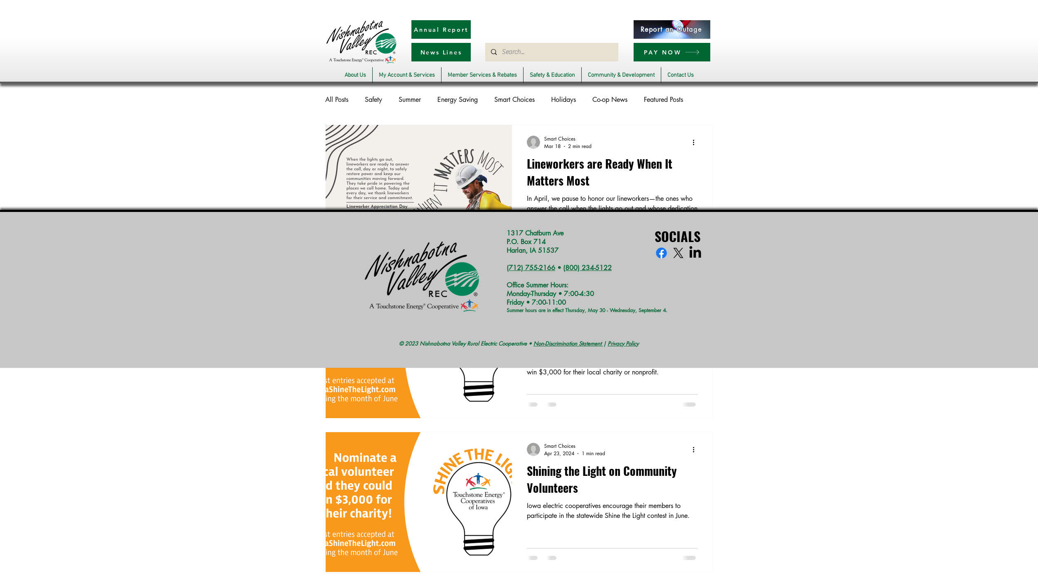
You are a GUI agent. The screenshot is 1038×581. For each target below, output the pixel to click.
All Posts (336, 99)
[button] (355, 75)
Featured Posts (663, 99)
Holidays (563, 99)
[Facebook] (661, 253)
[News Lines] (441, 52)
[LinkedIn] (695, 253)
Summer (410, 99)
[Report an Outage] (672, 29)
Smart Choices (514, 99)
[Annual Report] (441, 29)
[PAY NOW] (672, 52)
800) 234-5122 (588, 267)
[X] (678, 253)
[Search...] (551, 52)
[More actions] (696, 142)
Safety (373, 99)
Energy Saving (457, 99)
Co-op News (609, 99)
